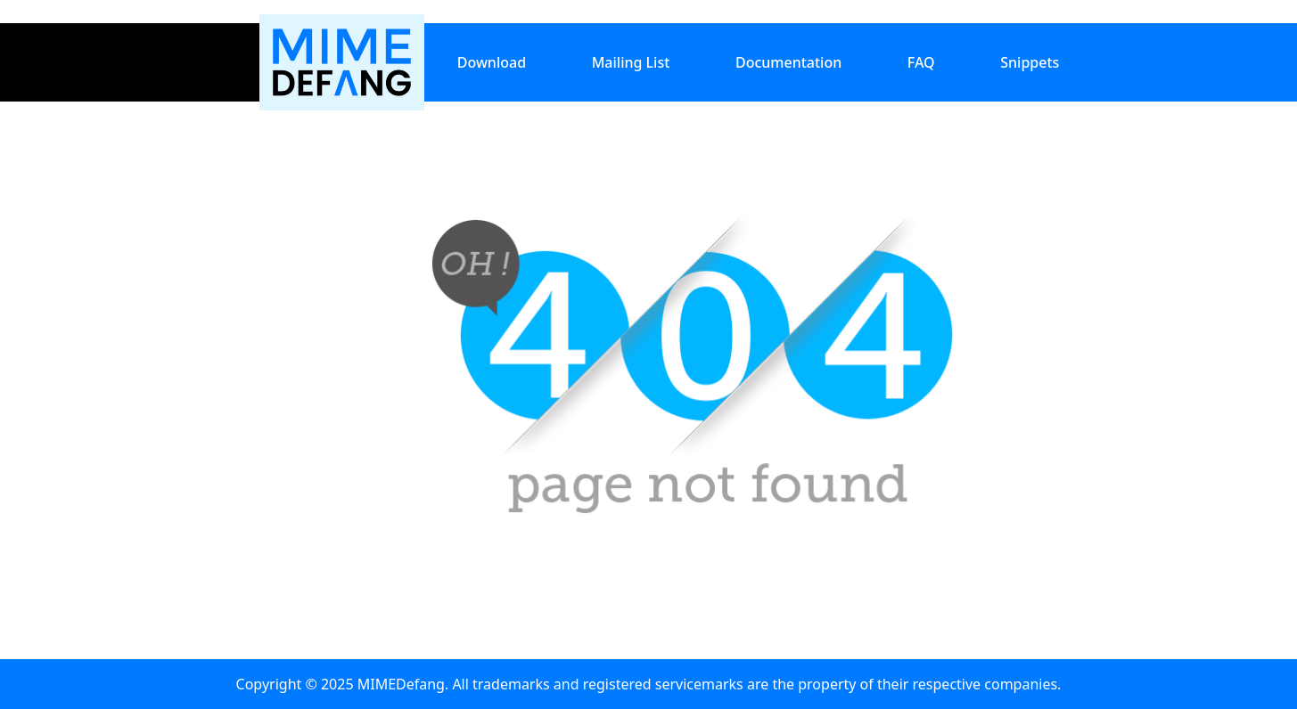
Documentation (788, 62)
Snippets (1029, 62)
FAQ (921, 62)
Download (491, 62)
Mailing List (631, 62)
